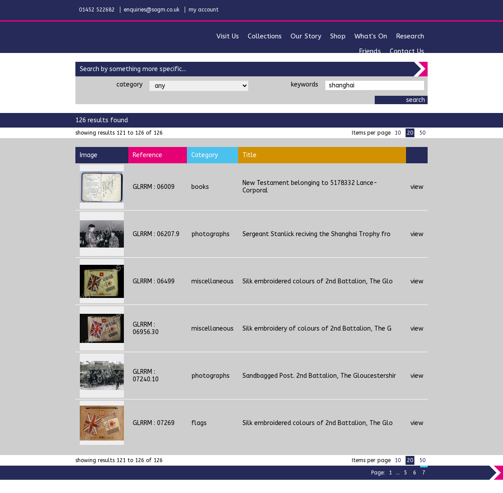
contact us (407, 51)
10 (398, 133)
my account (204, 10)
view (416, 187)
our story (306, 36)
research (410, 36)
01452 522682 (97, 10)
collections (265, 36)
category (129, 84)
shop (338, 36)
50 (422, 133)
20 (410, 133)
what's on (370, 36)
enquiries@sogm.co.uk (151, 10)
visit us (227, 36)
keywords (304, 84)
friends (370, 51)
